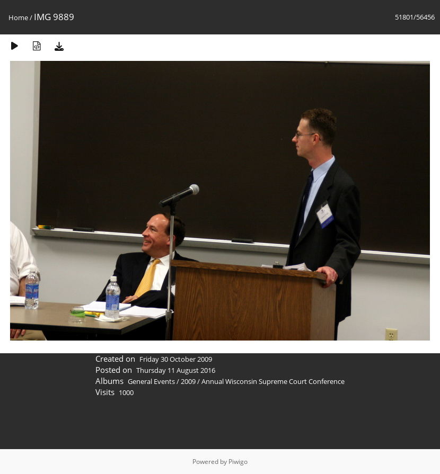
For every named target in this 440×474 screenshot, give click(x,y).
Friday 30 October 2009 (175, 359)
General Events (151, 381)
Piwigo (238, 461)
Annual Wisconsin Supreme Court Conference (273, 381)
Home (18, 17)
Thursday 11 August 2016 (175, 370)
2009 (188, 381)
